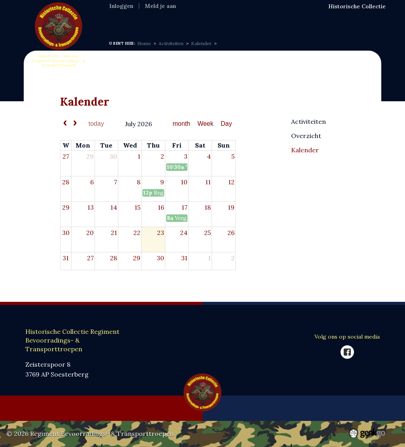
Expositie (191, 20)
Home (118, 20)
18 (207, 207)
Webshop (268, 20)
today (96, 123)
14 (113, 207)
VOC (240, 20)
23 (160, 233)
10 (184, 182)
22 (136, 233)
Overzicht (306, 135)
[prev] (65, 124)
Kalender (201, 43)
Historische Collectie (357, 6)
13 (90, 207)
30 (113, 156)
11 (208, 182)
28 (65, 182)
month (181, 123)
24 (183, 233)
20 (90, 233)
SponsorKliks (310, 20)
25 (207, 233)
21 (114, 233)
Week (205, 123)
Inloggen (121, 6)
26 (231, 233)
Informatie (151, 20)
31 (65, 258)
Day (226, 123)
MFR (219, 20)
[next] (75, 124)
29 (90, 156)
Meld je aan (160, 6)
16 (161, 207)
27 (65, 156)
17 (184, 207)
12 (231, 182)
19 (231, 207)
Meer (348, 20)
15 (137, 207)
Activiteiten (171, 43)
